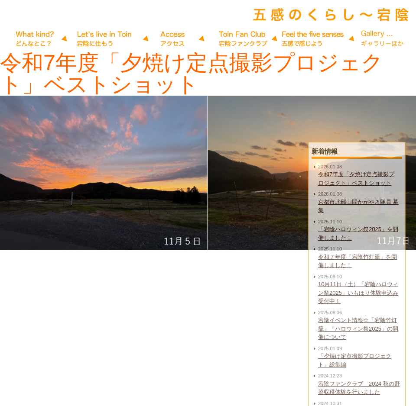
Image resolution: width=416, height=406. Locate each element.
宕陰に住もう (105, 39)
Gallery (313, 39)
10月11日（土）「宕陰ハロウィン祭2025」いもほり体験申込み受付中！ (358, 317)
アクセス (174, 39)
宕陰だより (35, 39)
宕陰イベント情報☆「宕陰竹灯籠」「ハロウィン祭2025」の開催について (358, 353)
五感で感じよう (243, 39)
